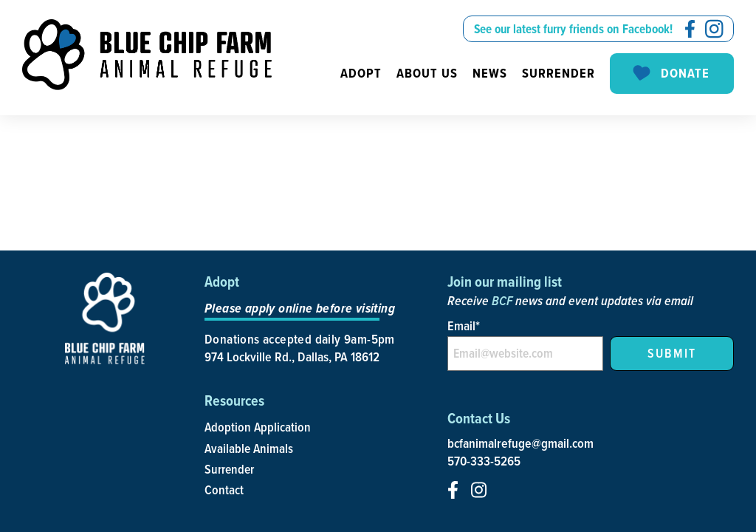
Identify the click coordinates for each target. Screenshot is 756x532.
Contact (224, 489)
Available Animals (249, 448)
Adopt (361, 73)
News (489, 73)
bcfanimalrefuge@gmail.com (520, 443)
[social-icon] (689, 29)
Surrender (558, 73)
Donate (669, 73)
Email (463, 325)
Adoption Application (258, 426)
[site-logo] (147, 54)
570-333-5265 (483, 461)
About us (427, 73)
